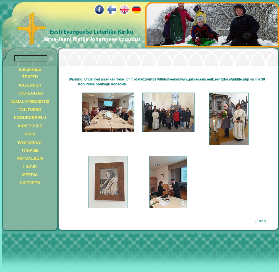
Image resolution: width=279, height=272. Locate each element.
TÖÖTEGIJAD (30, 93)
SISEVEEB (30, 183)
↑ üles (260, 221)
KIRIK (29, 134)
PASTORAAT (30, 142)
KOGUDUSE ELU (30, 117)
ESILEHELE (30, 69)
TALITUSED (30, 109)
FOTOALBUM (30, 158)
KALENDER (30, 85)
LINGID (30, 166)
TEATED (30, 76)
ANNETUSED (30, 126)
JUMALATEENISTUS (30, 101)
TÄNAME (30, 150)
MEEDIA (30, 175)
